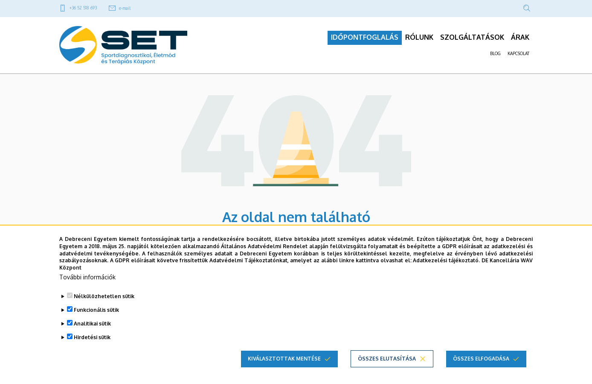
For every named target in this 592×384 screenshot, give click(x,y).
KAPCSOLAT (518, 55)
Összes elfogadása (481, 358)
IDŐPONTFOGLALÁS (364, 39)
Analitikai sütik (92, 323)
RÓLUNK (419, 39)
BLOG (495, 55)
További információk (87, 277)
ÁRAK (520, 39)
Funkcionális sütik (96, 310)
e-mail (125, 8)
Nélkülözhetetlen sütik (104, 296)
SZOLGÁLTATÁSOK (472, 39)
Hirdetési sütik (92, 337)
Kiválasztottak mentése (284, 358)
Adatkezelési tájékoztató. (446, 260)
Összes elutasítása (387, 358)
